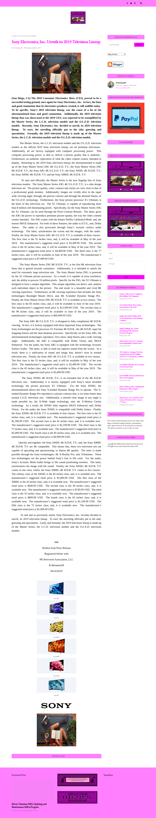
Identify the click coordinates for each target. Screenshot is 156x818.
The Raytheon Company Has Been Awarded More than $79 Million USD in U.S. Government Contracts (131, 354)
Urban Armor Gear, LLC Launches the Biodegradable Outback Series (131, 342)
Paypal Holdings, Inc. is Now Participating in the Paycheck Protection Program (129, 330)
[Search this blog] (121, 45)
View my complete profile (123, 88)
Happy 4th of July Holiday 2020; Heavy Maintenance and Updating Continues (130, 318)
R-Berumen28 (121, 83)
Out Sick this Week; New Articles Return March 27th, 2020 (130, 306)
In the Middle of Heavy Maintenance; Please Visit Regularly (131, 376)
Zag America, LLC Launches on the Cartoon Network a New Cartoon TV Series (131, 399)
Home (14, 36)
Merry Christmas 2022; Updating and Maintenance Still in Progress (29, 805)
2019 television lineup (27, 36)
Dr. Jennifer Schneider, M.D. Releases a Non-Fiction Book (131, 365)
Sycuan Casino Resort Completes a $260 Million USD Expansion (130, 295)
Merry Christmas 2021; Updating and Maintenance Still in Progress (131, 387)
